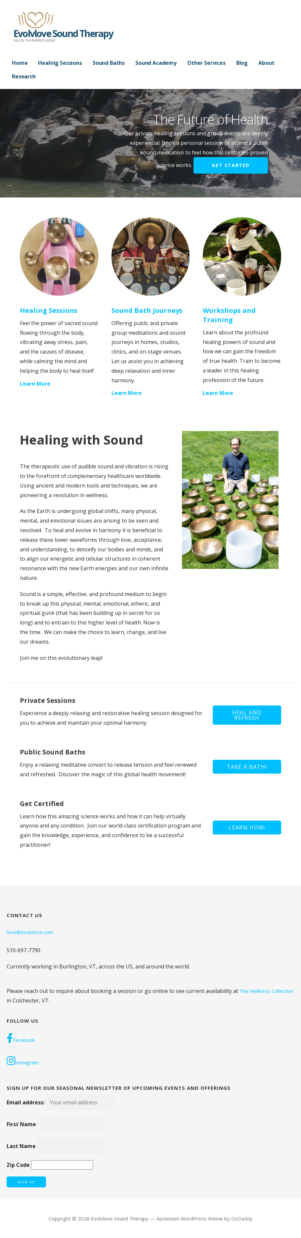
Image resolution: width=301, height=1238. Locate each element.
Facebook (21, 1038)
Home (19, 62)
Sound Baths (109, 62)
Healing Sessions (60, 62)
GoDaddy (242, 1218)
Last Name (21, 1146)
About (266, 62)
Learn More (35, 383)
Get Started (231, 165)
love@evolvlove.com (30, 932)
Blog (242, 62)
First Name (21, 1124)
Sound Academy (156, 62)
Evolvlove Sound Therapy (63, 33)
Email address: (60, 1102)
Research (24, 76)
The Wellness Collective (266, 991)
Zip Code (18, 1165)
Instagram (23, 1061)
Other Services (206, 62)
